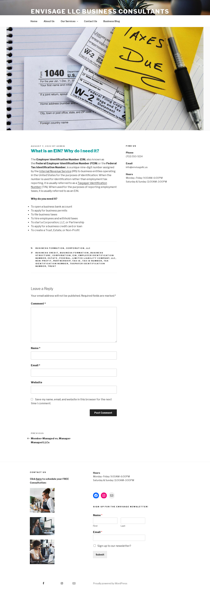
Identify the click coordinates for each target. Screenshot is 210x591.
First (95, 525)
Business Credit (46, 253)
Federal (65, 258)
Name (35, 348)
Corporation (75, 248)
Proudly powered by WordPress (110, 583)
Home (34, 21)
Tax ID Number (92, 261)
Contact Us (90, 21)
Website (36, 382)
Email (35, 365)
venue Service (62, 171)
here (39, 478)
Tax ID (76, 261)
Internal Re (46, 171)
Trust (52, 266)
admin (60, 146)
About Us (49, 21)
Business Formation (49, 248)
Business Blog (111, 21)
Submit (100, 554)
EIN (75, 255)
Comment (38, 303)
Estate (53, 258)
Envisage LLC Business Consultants (100, 11)
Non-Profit (43, 261)
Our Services (70, 21)
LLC (88, 248)
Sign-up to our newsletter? (114, 545)
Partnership (62, 261)
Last (123, 525)
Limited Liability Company (91, 258)
